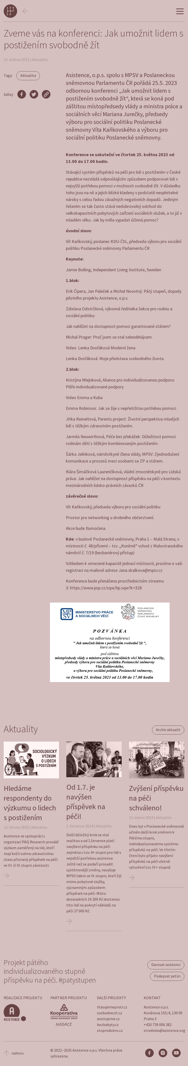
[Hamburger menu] (180, 11)
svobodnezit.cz (109, 1012)
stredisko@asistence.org (164, 1030)
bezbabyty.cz (108, 1024)
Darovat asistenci (165, 964)
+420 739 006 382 (158, 1024)
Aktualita (28, 75)
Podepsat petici (167, 976)
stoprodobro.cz (110, 1030)
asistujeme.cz (108, 1018)
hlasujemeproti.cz (112, 1007)
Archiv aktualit (168, 729)
